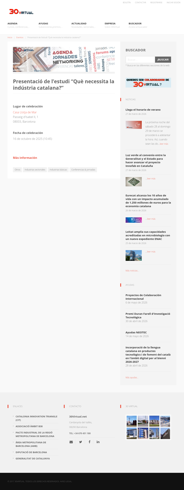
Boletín (127, 2)
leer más (164, 143)
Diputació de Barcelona (31, 452)
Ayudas (51, 25)
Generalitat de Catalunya (33, 458)
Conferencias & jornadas (83, 169)
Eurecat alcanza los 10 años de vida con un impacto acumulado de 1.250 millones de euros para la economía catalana (148, 201)
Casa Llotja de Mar (25, 112)
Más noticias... (132, 270)
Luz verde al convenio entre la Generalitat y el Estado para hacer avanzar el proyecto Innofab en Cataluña (146, 160)
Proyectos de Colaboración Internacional (143, 296)
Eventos (19, 37)
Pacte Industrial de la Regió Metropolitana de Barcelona (35, 434)
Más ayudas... (132, 377)
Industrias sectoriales (35, 169)
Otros (17, 169)
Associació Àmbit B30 (29, 426)
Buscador (138, 25)
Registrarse (156, 2)
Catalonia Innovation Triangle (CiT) (36, 418)
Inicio (10, 37)
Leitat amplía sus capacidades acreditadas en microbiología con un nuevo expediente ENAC (148, 235)
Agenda (19, 25)
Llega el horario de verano (143, 109)
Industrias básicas (58, 169)
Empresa (112, 25)
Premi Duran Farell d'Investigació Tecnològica (148, 315)
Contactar (140, 2)
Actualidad (84, 25)
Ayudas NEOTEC (136, 332)
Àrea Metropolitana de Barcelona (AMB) (31, 444)
